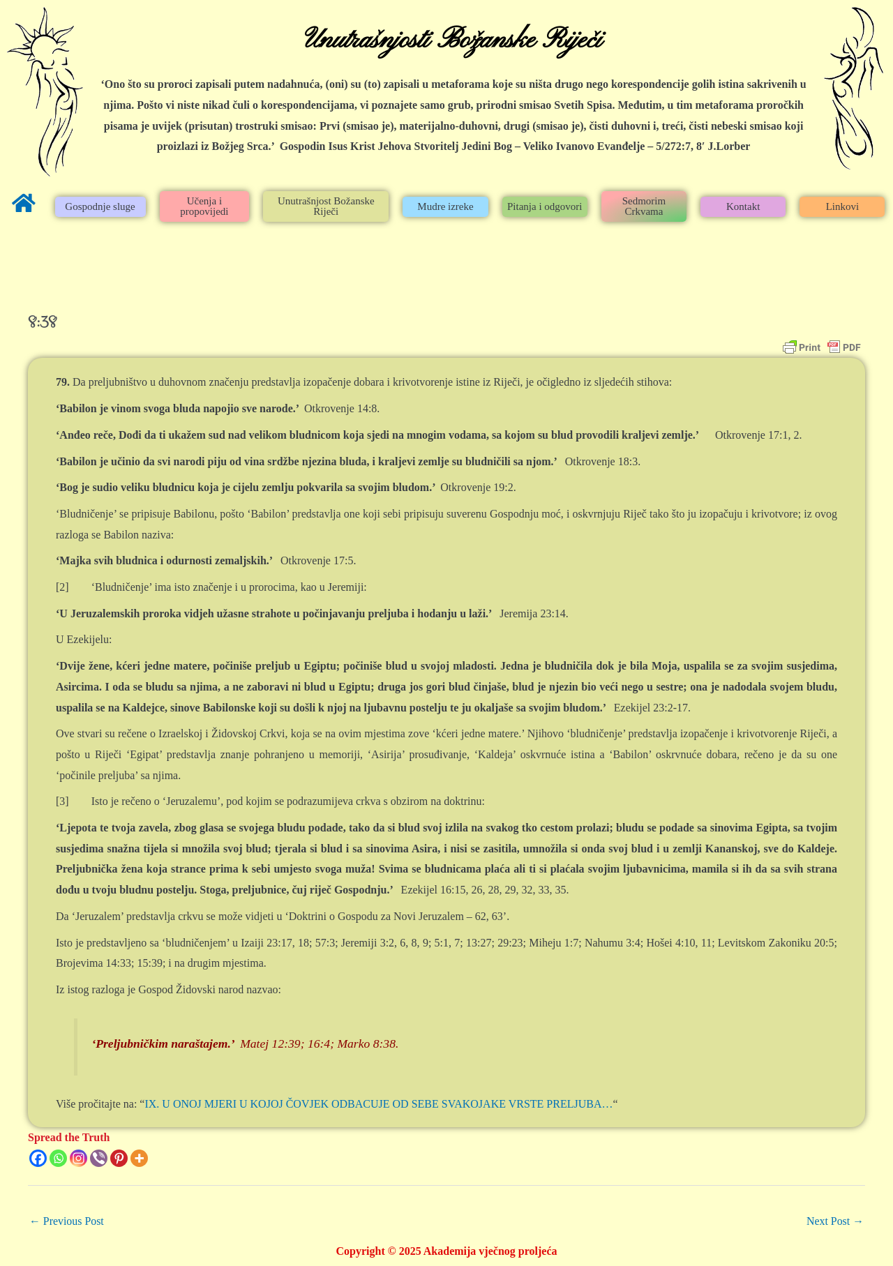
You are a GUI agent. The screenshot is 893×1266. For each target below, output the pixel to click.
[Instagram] (78, 1158)
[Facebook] (38, 1158)
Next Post (835, 1221)
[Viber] (98, 1158)
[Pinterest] (119, 1158)
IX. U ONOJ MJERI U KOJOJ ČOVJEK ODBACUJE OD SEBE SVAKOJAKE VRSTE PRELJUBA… (378, 1104)
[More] (139, 1158)
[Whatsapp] (58, 1158)
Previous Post (67, 1221)
